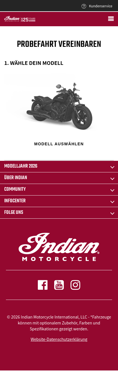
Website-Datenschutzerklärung (59, 339)
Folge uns (13, 212)
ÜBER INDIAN (15, 178)
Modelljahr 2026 (20, 166)
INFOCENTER (15, 201)
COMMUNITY (15, 189)
